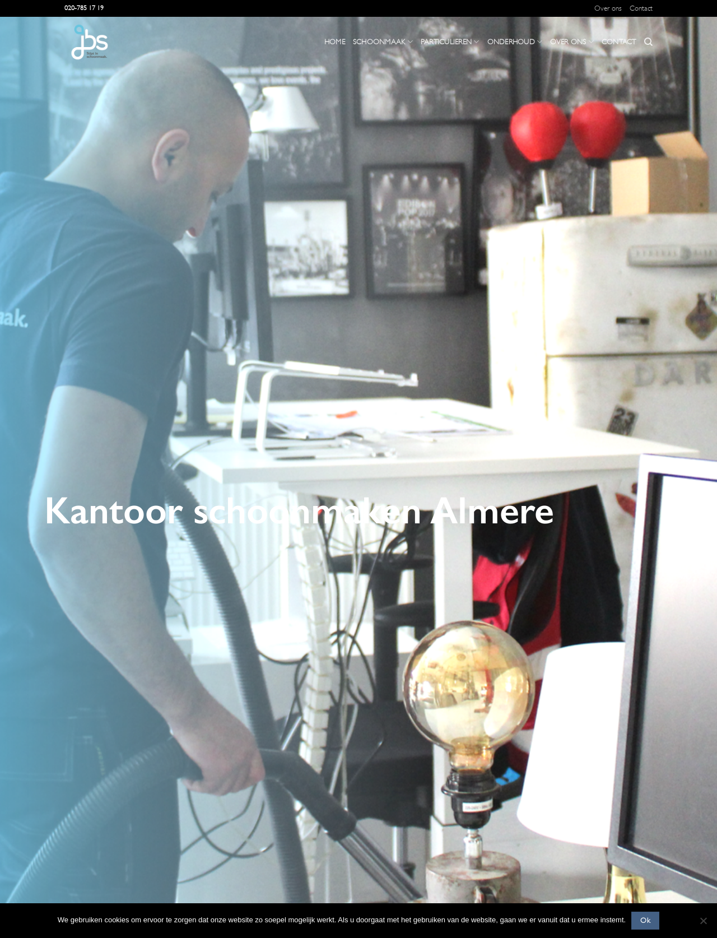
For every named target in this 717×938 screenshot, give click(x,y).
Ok (645, 921)
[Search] (648, 42)
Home (334, 42)
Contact (641, 8)
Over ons (608, 8)
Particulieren (450, 41)
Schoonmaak (383, 41)
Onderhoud (515, 41)
